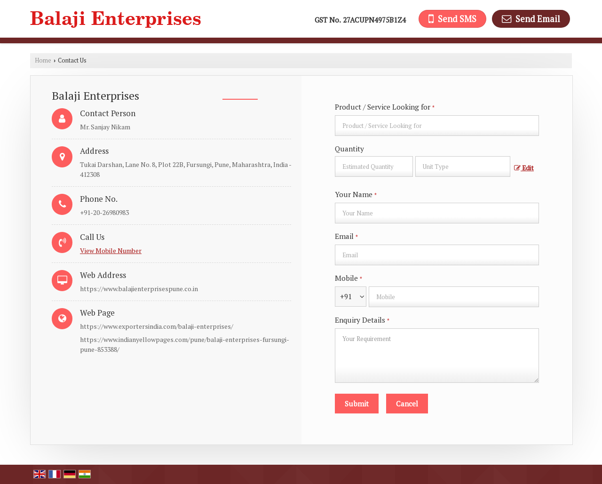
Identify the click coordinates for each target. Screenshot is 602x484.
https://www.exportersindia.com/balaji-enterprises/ (156, 326)
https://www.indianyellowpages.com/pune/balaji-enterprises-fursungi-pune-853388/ (184, 344)
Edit (524, 168)
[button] (111, 250)
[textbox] (462, 166)
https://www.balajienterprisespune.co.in (139, 288)
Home (43, 60)
